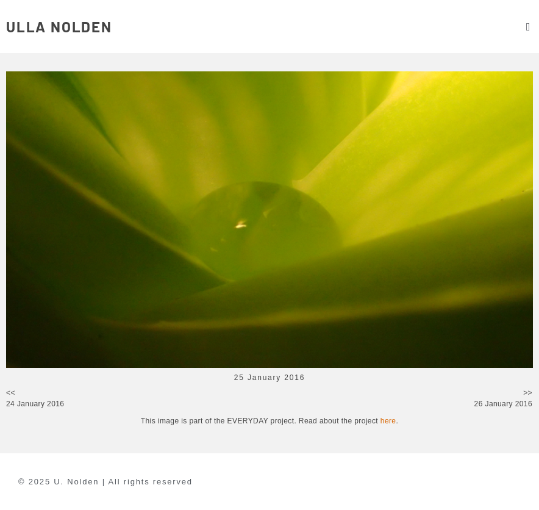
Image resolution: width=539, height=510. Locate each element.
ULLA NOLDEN (59, 26)
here (388, 421)
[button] (528, 26)
